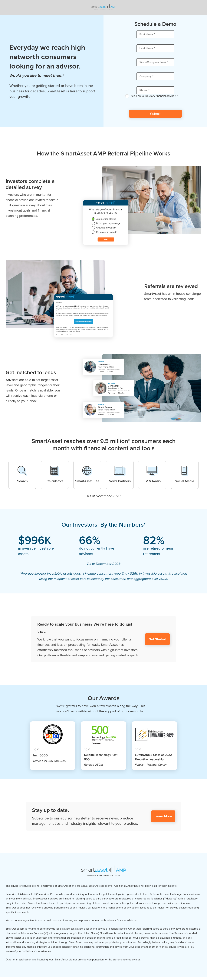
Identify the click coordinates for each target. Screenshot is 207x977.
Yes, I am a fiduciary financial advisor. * (154, 96)
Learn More (163, 816)
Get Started (157, 639)
